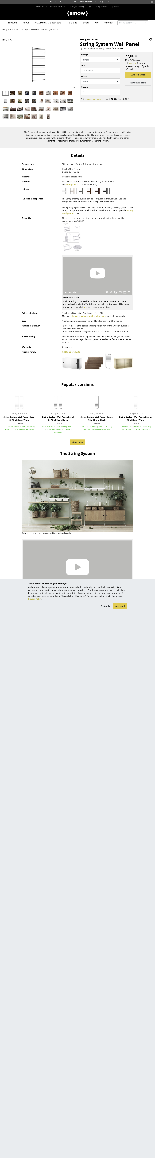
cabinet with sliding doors (93, 316)
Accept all (120, 606)
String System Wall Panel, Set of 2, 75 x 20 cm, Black (58, 418)
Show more (77, 442)
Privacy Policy (34, 599)
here (86, 307)
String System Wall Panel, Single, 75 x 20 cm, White (135, 418)
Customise (106, 606)
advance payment (93, 99)
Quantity (85, 87)
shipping (132, 63)
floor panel (71, 184)
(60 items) (44, 29)
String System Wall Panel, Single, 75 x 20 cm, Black (97, 418)
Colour (84, 76)
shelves (74, 316)
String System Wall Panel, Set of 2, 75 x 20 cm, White (19, 418)
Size (83, 65)
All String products (71, 352)
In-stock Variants (138, 82)
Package (84, 54)
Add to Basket (138, 74)
